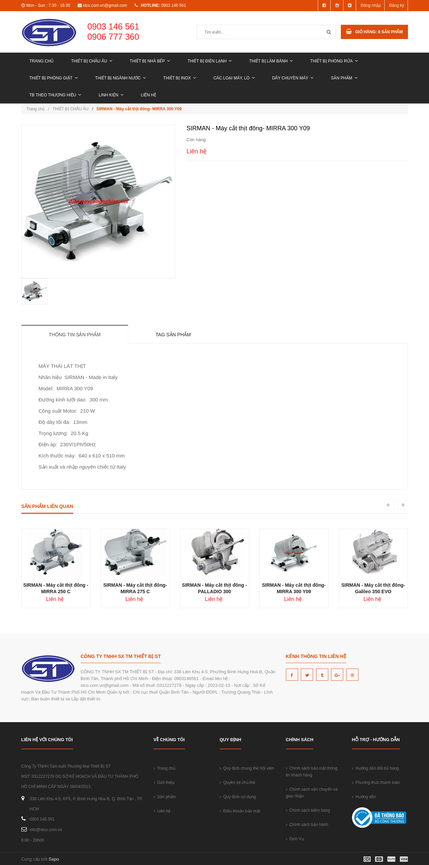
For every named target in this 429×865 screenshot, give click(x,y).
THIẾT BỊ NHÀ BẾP (150, 61)
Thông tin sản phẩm (75, 334)
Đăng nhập (371, 5)
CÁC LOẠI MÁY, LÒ (233, 78)
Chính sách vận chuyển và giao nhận (312, 792)
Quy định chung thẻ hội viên (247, 768)
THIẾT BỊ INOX (179, 78)
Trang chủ (42, 61)
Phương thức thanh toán (376, 782)
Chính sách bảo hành (307, 824)
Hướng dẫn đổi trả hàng (375, 768)
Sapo (53, 859)
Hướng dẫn (364, 796)
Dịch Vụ (295, 838)
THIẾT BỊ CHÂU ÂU (91, 61)
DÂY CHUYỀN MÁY (293, 78)
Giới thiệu (164, 782)
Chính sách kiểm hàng (308, 810)
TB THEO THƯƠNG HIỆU (55, 95)
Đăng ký (396, 5)
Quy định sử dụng (238, 796)
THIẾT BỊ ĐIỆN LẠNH (210, 61)
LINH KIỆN (111, 95)
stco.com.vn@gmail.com (105, 5)
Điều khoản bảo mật (240, 811)
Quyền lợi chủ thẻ (237, 782)
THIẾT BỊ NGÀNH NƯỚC (120, 78)
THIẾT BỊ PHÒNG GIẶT (54, 78)
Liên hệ (148, 95)
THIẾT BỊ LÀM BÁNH (271, 61)
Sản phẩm (344, 78)
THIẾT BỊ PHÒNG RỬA (334, 61)
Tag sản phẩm (173, 334)
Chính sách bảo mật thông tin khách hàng (311, 771)
